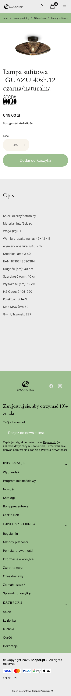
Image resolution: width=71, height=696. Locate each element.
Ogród (7, 637)
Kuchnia (8, 629)
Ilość (6, 135)
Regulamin (49, 442)
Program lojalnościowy (19, 481)
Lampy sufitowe (59, 18)
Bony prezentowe (15, 506)
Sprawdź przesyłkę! (17, 593)
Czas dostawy (13, 576)
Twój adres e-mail (14, 422)
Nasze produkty (21, 18)
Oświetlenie (40, 18)
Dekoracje (10, 646)
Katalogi (9, 498)
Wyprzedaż (11, 472)
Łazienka (9, 620)
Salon (7, 612)
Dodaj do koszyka (35, 160)
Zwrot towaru (13, 568)
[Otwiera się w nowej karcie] (51, 386)
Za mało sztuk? (14, 585)
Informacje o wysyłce (18, 559)
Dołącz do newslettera (26, 433)
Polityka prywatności (18, 550)
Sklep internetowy (31, 691)
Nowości (9, 489)
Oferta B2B (11, 515)
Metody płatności (15, 542)
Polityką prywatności (54, 449)
